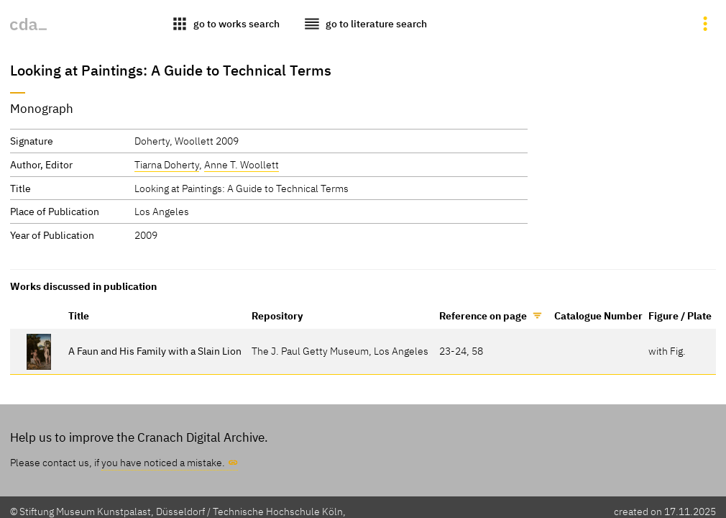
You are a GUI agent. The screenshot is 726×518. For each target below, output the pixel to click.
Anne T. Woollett (241, 164)
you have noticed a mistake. (163, 462)
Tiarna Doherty (166, 164)
